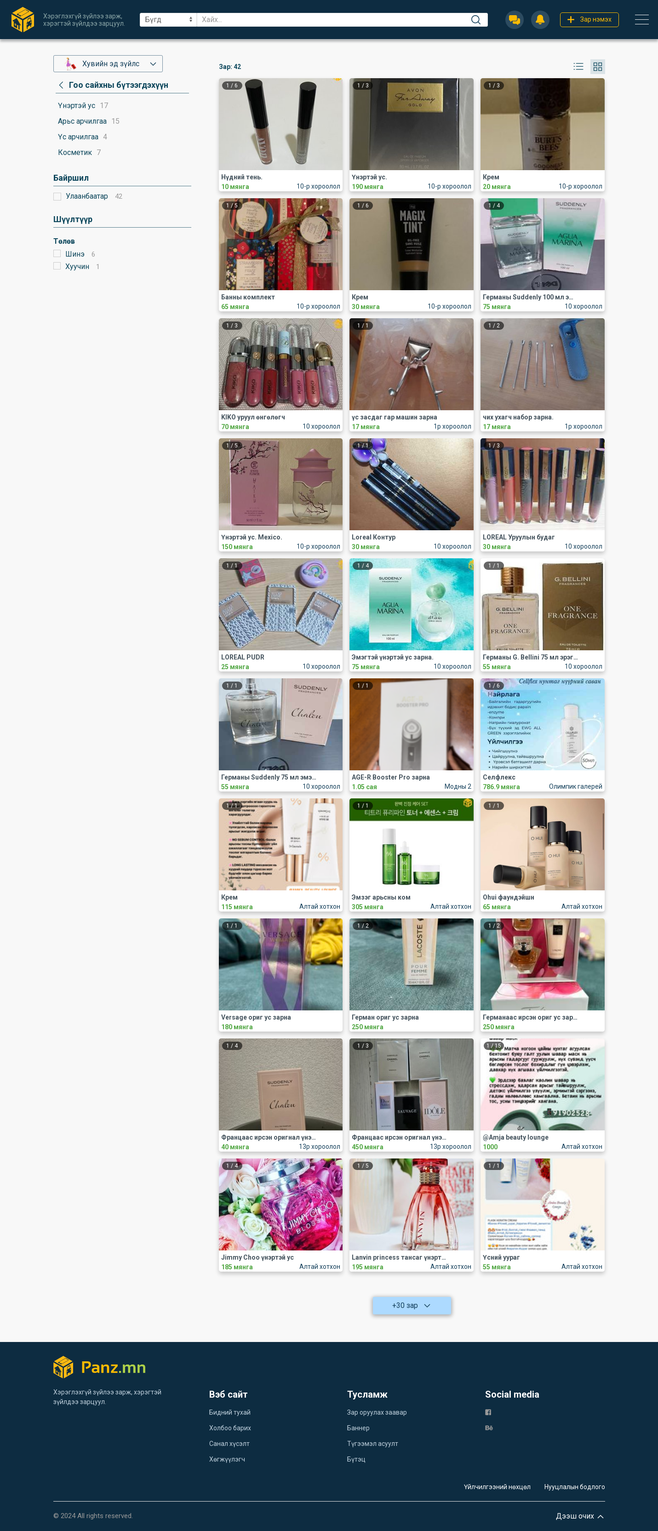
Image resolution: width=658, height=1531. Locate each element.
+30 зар (412, 1305)
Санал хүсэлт (229, 1443)
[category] (112, 85)
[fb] (488, 1411)
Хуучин (77, 266)
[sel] (168, 20)
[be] (489, 1427)
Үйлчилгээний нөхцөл (497, 1487)
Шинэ (75, 254)
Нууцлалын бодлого (574, 1487)
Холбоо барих (230, 1428)
